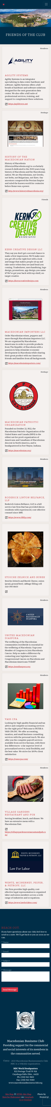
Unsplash (28, 1097)
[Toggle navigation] (46, 4)
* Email (5, 951)
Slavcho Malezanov (11, 1097)
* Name (5, 942)
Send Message (9, 989)
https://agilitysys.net (16, 104)
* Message (6, 970)
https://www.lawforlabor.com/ (21, 902)
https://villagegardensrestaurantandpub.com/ (25, 832)
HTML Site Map (23, 1094)
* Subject (5, 961)
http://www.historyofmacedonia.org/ (24, 191)
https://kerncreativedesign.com (21, 281)
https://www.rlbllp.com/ (18, 517)
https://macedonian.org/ (18, 450)
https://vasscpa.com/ (16, 759)
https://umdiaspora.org (17, 666)
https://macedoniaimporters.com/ (23, 363)
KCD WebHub (25, 1100)
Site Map (9, 1094)
